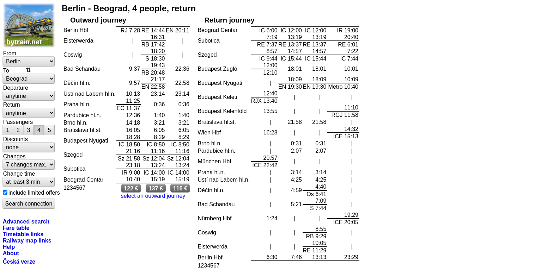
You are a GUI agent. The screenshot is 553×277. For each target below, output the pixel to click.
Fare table (16, 228)
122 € (131, 188)
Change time (19, 173)
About (11, 253)
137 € (155, 188)
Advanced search (26, 221)
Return (11, 104)
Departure (15, 87)
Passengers (18, 122)
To (6, 70)
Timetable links (23, 234)
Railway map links (27, 240)
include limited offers (34, 192)
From (9, 53)
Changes (14, 156)
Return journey (229, 20)
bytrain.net (28, 25)
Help (9, 247)
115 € (180, 188)
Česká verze (19, 261)
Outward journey (98, 20)
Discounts (15, 139)
